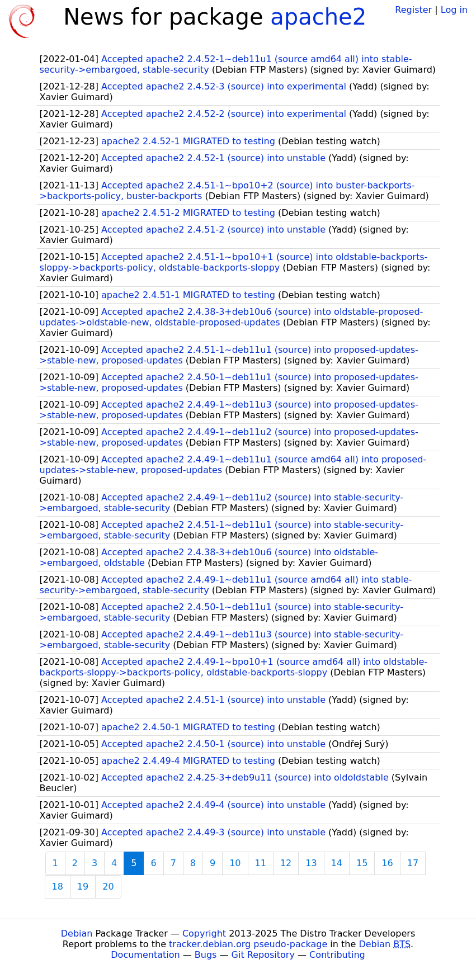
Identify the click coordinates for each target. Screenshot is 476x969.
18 (57, 886)
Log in (454, 9)
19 (82, 886)
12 (285, 863)
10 (235, 863)
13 (311, 863)
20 (108, 886)
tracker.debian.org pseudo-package (248, 944)
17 (412, 863)
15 (361, 863)
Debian (77, 933)
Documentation (145, 954)
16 (387, 863)
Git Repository (263, 954)
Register (413, 9)
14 (336, 863)
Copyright (204, 933)
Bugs (206, 954)
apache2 (318, 17)
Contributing (337, 954)
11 (260, 863)
